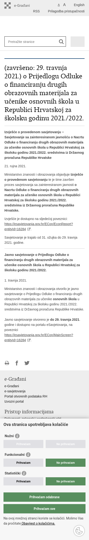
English (79, 5)
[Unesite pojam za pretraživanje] (25, 41)
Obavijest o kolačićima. (38, 523)
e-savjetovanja (14, 391)
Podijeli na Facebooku (16, 363)
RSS (36, 11)
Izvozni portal (14, 401)
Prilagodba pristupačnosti (66, 11)
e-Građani (11, 386)
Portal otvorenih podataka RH (25, 396)
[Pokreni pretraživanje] (61, 41)
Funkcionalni (15, 455)
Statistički (13, 473)
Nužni (9, 436)
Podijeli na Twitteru (26, 363)
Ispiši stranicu (6, 363)
